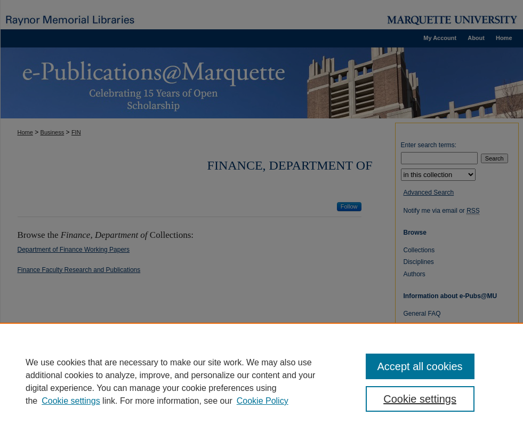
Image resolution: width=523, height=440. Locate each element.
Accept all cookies (420, 366)
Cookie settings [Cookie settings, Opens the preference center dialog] (419, 399)
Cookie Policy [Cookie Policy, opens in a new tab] (262, 400)
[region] (261, 381)
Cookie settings (71, 400)
